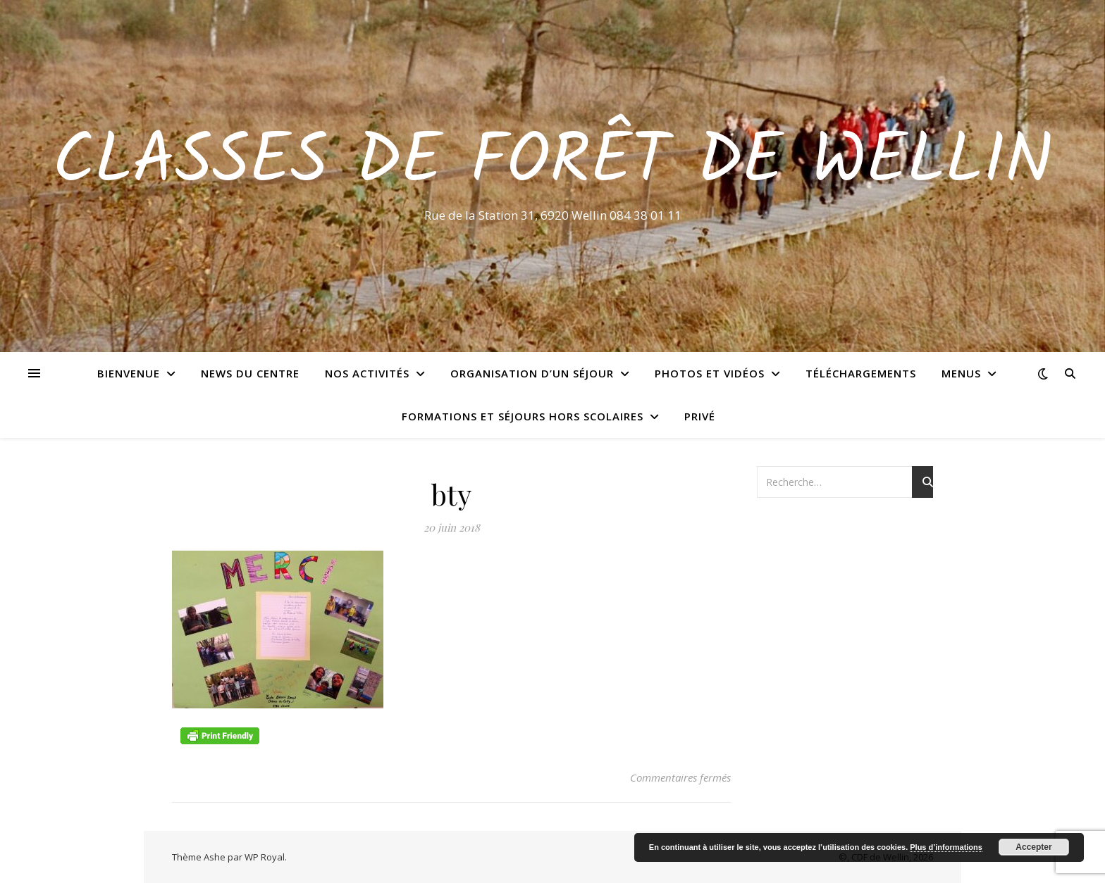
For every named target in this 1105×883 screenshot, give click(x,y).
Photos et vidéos (710, 373)
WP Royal (265, 857)
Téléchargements (860, 373)
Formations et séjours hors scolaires (522, 416)
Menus (961, 373)
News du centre (250, 373)
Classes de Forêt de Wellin (553, 163)
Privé (699, 416)
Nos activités (367, 373)
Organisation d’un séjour (532, 373)
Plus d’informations (946, 847)
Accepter (1033, 847)
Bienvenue (128, 373)
